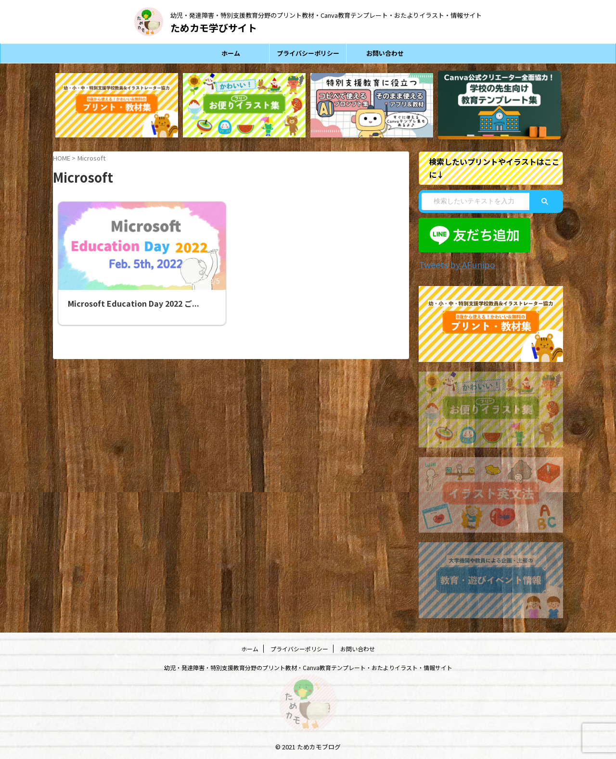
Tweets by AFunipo (451, 264)
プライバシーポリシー (308, 53)
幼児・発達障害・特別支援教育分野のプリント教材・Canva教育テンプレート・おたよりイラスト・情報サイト (308, 666)
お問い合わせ (385, 53)
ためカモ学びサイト (213, 28)
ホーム (230, 53)
